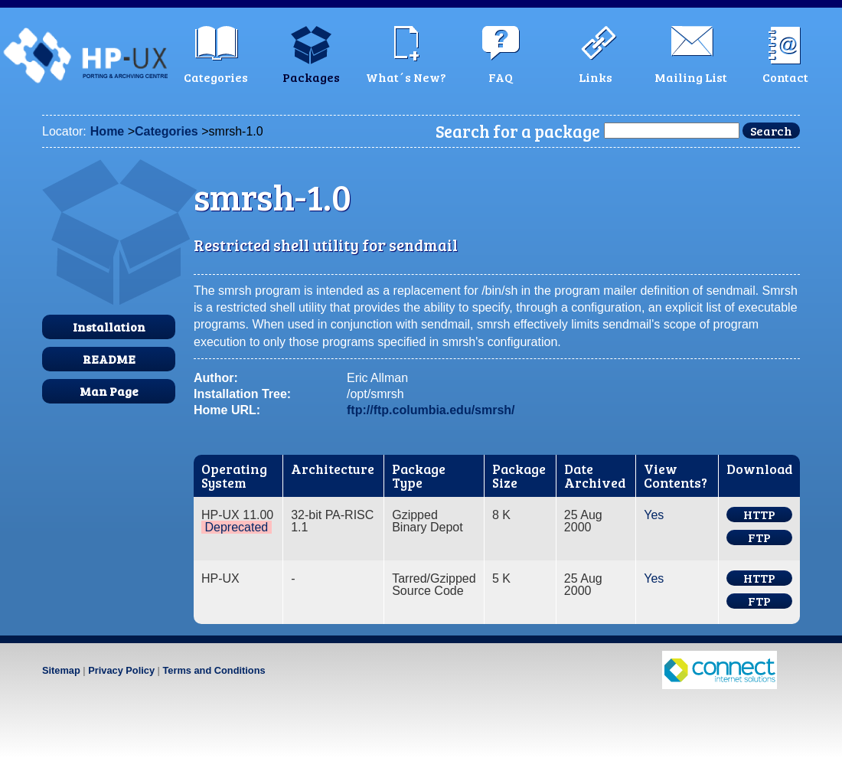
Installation (109, 327)
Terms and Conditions (213, 670)
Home (107, 131)
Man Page (109, 391)
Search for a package (518, 131)
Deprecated (236, 527)
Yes (654, 514)
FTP (759, 537)
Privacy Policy (121, 670)
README (109, 359)
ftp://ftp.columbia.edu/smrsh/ (431, 410)
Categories (166, 131)
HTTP (759, 514)
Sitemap (61, 670)
